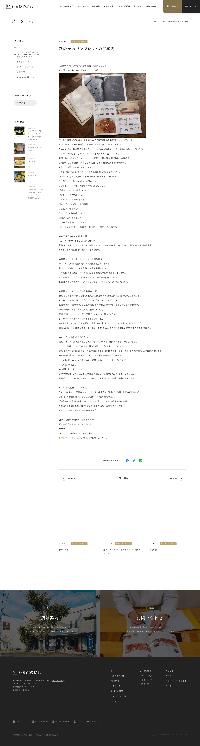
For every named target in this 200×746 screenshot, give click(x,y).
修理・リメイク (146, 680)
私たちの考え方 (67, 6)
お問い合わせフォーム (69, 438)
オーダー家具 (146, 676)
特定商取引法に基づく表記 (22, 735)
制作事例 (96, 6)
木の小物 (145, 684)
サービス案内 (82, 6)
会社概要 (138, 6)
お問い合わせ (151, 6)
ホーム (156, 22)
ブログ (163, 22)
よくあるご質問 (123, 6)
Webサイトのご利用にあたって (47, 735)
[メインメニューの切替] (191, 6)
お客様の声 (109, 6)
